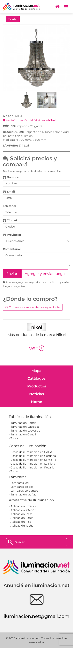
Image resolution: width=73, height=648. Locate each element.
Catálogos (36, 378)
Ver (36, 348)
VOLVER (13, 18)
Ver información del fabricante (29, 120)
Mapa (36, 371)
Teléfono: (9, 206)
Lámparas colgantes (24, 490)
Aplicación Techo (22, 525)
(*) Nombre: (11, 177)
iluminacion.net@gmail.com (36, 616)
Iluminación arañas (23, 494)
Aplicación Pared (22, 518)
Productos (36, 386)
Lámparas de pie (22, 486)
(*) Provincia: (12, 234)
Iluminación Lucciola (25, 426)
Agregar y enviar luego (45, 274)
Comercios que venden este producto (32, 307)
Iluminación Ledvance (25, 430)
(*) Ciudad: (10, 220)
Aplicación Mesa (22, 514)
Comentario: (12, 249)
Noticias (36, 394)
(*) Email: (9, 191)
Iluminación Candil (23, 434)
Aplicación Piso (21, 521)
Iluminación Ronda (23, 423)
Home (36, 402)
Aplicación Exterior (23, 506)
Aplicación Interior (23, 510)
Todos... (15, 438)
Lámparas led (20, 483)
